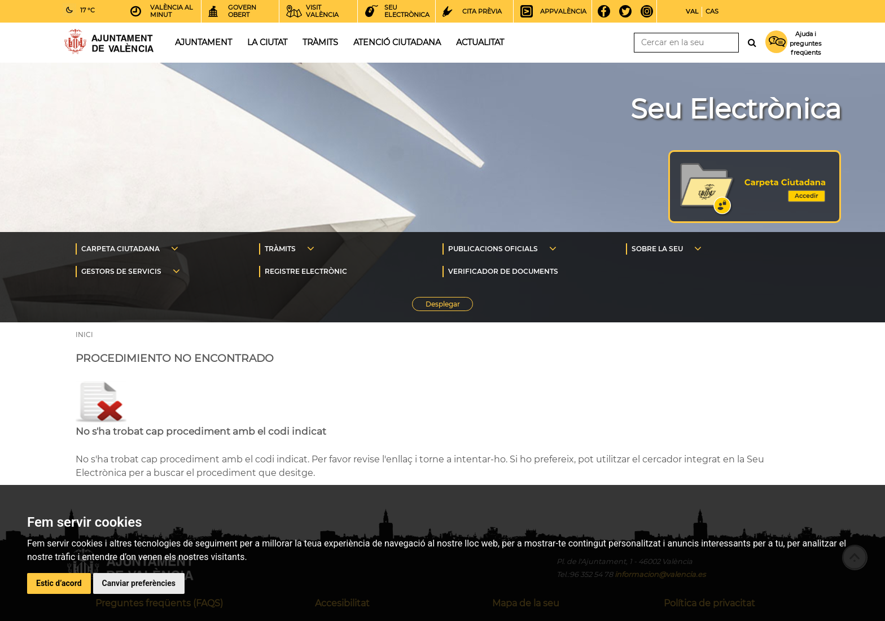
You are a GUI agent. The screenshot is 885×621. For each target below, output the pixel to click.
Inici (109, 41)
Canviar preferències (139, 583)
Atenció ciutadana (397, 42)
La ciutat (267, 42)
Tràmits (320, 42)
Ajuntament (203, 42)
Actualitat (480, 42)
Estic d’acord (59, 583)
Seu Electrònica (735, 109)
